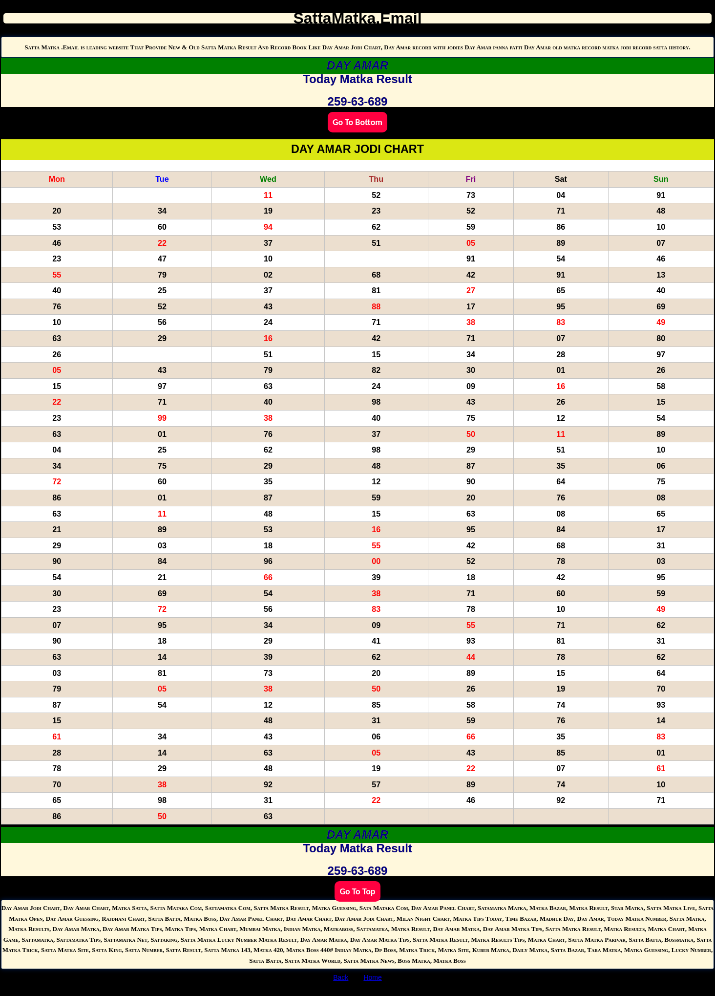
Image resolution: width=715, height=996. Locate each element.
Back (340, 977)
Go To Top (357, 891)
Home (372, 977)
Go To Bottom (357, 122)
